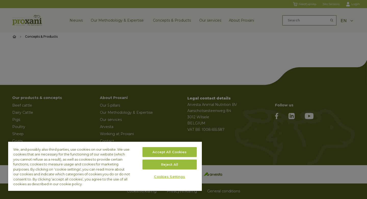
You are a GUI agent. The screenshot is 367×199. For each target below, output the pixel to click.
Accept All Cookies (169, 152)
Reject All (169, 164)
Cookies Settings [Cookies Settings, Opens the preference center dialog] (169, 177)
